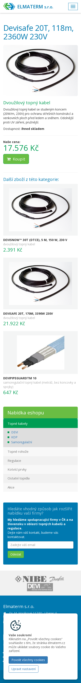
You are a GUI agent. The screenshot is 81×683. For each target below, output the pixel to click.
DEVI (14, 432)
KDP (14, 437)
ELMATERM (35, 6)
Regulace (14, 460)
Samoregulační (21, 442)
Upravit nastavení (23, 669)
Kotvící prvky (17, 469)
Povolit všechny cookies (28, 660)
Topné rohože (18, 451)
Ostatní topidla (19, 478)
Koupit (16, 159)
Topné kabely (18, 423)
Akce (11, 487)
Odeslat (15, 554)
